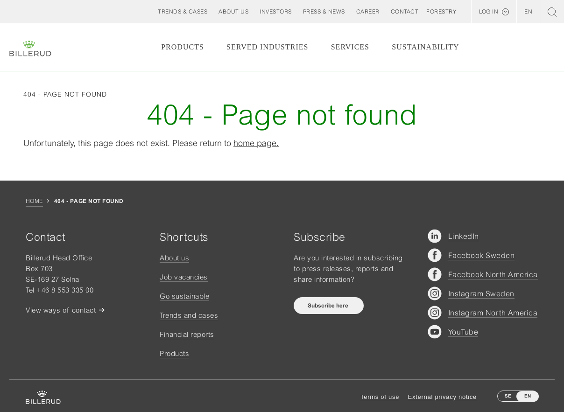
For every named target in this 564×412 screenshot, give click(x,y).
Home (34, 201)
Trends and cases (189, 315)
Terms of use (379, 396)
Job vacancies (184, 277)
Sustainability (425, 47)
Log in (488, 11)
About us (174, 258)
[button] (233, 11)
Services (350, 47)
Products (182, 47)
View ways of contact (61, 310)
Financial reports (187, 334)
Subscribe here (329, 305)
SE (508, 395)
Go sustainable (184, 296)
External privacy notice (442, 396)
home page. (256, 143)
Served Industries (267, 47)
